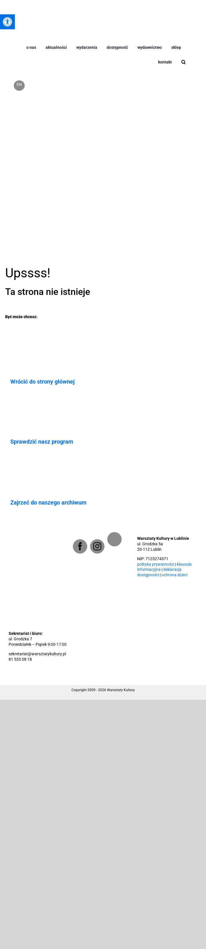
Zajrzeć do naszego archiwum (48, 502)
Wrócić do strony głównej (42, 381)
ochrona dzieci (174, 575)
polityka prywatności (155, 564)
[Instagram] (97, 546)
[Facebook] (80, 546)
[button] (183, 66)
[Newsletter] (114, 539)
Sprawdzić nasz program (41, 441)
